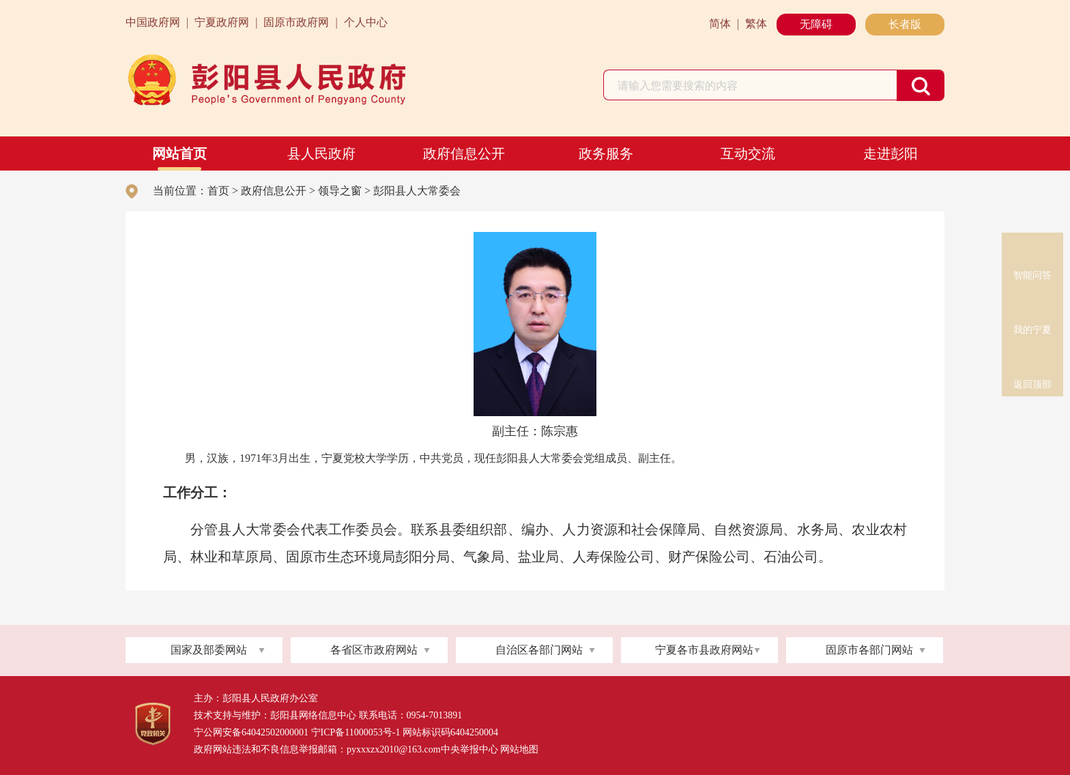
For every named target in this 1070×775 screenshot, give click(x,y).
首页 (218, 190)
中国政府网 (153, 22)
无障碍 (816, 24)
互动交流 (748, 153)
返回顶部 (1032, 360)
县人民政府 (321, 153)
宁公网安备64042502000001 (251, 732)
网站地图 (519, 749)
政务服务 (606, 153)
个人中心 (366, 22)
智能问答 (1032, 251)
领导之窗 (340, 190)
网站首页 (179, 153)
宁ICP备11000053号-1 (356, 732)
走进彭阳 (890, 153)
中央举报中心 (469, 749)
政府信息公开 (464, 153)
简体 (720, 23)
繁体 (756, 23)
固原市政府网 (296, 22)
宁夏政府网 (221, 22)
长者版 (904, 24)
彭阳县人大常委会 (417, 190)
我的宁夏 (1032, 305)
